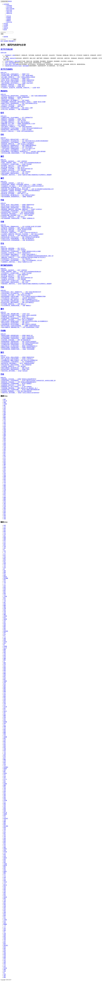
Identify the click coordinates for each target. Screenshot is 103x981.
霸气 (4, 437)
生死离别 (5, 767)
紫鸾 (4, 512)
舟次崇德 (29, 164)
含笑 (4, 509)
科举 (4, 815)
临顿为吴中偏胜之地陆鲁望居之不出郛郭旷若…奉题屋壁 (37, 174)
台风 (4, 473)
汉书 (4, 534)
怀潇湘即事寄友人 (30, 361)
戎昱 (18, 143)
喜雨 (4, 515)
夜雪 (38, 87)
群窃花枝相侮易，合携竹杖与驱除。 (10, 296)
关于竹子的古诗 (7, 49)
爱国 (4, 733)
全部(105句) (4, 181)
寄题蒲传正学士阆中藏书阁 (32, 237)
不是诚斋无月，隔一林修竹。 (9, 186)
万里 (4, 653)
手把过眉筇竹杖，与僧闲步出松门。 (10, 298)
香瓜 (4, 744)
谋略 (4, 614)
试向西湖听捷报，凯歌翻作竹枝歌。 (11, 349)
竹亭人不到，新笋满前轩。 (9, 109)
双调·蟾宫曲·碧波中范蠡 (32, 153)
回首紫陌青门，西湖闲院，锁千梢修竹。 (11, 190)
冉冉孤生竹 (8, 55)
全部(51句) (3, 94)
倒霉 (4, 539)
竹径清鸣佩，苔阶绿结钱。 (8, 388)
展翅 (4, 485)
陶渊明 (5, 924)
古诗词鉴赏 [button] (6, 4)
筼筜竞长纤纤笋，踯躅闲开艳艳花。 (10, 107)
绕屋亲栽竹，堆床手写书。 (9, 174)
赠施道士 (28, 305)
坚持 (4, 886)
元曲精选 (8, 19)
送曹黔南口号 (30, 218)
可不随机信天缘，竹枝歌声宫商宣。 (10, 344)
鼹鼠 (4, 696)
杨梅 (4, 691)
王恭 (23, 301)
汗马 (4, 420)
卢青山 (23, 260)
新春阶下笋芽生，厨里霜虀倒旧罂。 (10, 103)
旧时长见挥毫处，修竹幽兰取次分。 (10, 195)
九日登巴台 (39, 209)
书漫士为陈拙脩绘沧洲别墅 (32, 301)
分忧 (4, 406)
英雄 (4, 798)
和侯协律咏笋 (24, 109)
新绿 (4, 839)
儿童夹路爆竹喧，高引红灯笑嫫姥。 (10, 324)
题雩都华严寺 (28, 117)
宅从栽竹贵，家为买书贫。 (8, 170)
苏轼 (23, 75)
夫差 (4, 517)
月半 (4, 581)
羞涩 (4, 500)
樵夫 (4, 590)
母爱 (4, 888)
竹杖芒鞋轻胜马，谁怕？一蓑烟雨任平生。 (12, 291)
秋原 (4, 426)
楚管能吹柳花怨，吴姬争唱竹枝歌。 (10, 341)
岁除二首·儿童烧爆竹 (27, 319)
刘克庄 (21, 232)
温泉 (4, 907)
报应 (4, 628)
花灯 (4, 712)
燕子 (4, 709)
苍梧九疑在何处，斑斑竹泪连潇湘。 (10, 364)
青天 (4, 942)
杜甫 (18, 61)
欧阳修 (19, 97)
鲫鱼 (4, 659)
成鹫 (23, 322)
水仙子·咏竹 (8, 64)
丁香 (4, 601)
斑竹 (2, 352)
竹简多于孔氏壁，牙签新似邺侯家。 (10, 238)
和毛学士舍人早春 (25, 295)
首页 (2, 41)
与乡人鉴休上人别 (30, 148)
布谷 (4, 844)
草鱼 (4, 950)
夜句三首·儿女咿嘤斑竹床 (30, 360)
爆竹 (2, 309)
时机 (4, 832)
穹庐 (4, 491)
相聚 (4, 821)
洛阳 (4, 570)
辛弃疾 (23, 128)
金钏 (4, 443)
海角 (4, 904)
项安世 (19, 392)
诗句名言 (5, 23)
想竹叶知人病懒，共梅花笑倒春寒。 (11, 153)
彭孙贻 (23, 254)
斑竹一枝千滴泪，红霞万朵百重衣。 (10, 81)
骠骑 (4, 414)
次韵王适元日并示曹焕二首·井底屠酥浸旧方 (36, 321)
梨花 (4, 947)
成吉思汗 (5, 945)
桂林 (4, 791)
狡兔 (4, 610)
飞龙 (4, 753)
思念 (4, 543)
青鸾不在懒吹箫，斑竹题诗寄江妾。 (10, 367)
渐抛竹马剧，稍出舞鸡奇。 (8, 249)
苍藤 (4, 431)
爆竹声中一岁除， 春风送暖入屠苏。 (10, 313)
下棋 (4, 582)
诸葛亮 (5, 576)
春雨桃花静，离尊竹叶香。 (8, 143)
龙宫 (4, 408)
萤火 (4, 561)
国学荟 (10, 1)
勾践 (4, 518)
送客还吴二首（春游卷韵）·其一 (29, 388)
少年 (4, 566)
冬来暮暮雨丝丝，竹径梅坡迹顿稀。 (10, 383)
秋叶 (4, 833)
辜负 (4, 629)
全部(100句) (4, 116)
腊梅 (4, 785)
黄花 (4, 655)
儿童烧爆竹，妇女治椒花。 (8, 319)
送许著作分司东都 (26, 229)
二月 (4, 925)
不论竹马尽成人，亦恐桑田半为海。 (10, 255)
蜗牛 (4, 676)
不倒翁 (5, 403)
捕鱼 (4, 977)
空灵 (4, 918)
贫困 (4, 937)
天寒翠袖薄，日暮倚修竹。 (8, 183)
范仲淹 (5, 968)
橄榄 (4, 662)
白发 (4, 776)
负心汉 (5, 647)
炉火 (4, 458)
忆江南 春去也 (30, 142)
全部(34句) (3, 225)
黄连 (4, 894)
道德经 (5, 681)
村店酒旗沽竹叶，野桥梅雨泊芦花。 (10, 145)
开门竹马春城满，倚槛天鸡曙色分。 (10, 254)
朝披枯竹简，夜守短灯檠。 (8, 235)
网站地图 (11, 41)
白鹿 (4, 856)
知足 (4, 718)
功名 (4, 960)
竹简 (2, 222)
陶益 (18, 388)
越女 (4, 536)
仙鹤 (4, 962)
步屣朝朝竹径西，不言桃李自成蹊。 (10, 389)
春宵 (4, 738)
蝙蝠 (4, 759)
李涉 (23, 364)
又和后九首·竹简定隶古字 (30, 232)
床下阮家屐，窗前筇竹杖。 (8, 304)
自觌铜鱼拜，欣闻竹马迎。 (9, 261)
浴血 (4, 474)
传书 (4, 456)
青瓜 (4, 910)
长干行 (22, 248)
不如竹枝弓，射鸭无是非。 (8, 216)
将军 (4, 579)
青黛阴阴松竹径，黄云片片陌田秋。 (10, 386)
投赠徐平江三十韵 (27, 261)
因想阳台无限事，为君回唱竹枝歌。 (10, 347)
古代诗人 (5, 26)
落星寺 (5, 857)
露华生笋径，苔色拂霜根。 (8, 98)
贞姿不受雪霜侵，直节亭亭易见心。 (10, 83)
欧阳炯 (35, 101)
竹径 (2, 374)
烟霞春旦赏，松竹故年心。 (8, 125)
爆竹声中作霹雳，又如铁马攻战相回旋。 (11, 325)
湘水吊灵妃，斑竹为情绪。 (9, 370)
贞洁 (4, 564)
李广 (4, 931)
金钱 (4, 703)
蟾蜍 (4, 687)
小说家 (5, 596)
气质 (4, 900)
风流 (4, 623)
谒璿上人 (23, 304)
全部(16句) (3, 355)
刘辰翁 (23, 315)
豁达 (4, 702)
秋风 (4, 678)
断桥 (4, 944)
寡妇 (4, 428)
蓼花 (4, 842)
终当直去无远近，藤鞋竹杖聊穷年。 (10, 302)
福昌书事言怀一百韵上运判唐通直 (29, 235)
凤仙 (4, 700)
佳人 (22, 183)
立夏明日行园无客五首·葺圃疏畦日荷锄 (35, 296)
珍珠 (4, 717)
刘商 (23, 343)
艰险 (4, 508)
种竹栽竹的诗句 (7, 265)
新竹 (6, 62)
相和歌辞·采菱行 (31, 347)
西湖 (4, 827)
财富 (4, 650)
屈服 (4, 402)
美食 (4, 723)
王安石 (24, 313)
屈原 (4, 625)
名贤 (4, 432)
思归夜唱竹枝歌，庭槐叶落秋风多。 (10, 343)
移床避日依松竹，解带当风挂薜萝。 (10, 129)
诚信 (4, 948)
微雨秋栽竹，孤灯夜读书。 (8, 161)
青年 (4, 643)
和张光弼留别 (31, 298)
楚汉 (4, 461)
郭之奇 (19, 252)
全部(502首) (4, 52)
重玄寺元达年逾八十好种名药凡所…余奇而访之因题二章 (41, 380)
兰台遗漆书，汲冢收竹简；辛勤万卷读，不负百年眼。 (15, 234)
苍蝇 (4, 487)
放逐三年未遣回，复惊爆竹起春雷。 (10, 321)
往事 (4, 682)
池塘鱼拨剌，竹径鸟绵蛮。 (8, 379)
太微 (4, 447)
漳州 (4, 770)
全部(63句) (3, 377)
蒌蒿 (4, 669)
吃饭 (4, 588)
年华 (4, 664)
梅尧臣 (23, 346)
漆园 (4, 434)
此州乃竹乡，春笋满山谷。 (8, 104)
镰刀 (4, 471)
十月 (4, 637)
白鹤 (4, 877)
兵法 (4, 533)
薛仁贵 (5, 400)
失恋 (4, 594)
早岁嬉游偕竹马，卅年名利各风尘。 (10, 258)
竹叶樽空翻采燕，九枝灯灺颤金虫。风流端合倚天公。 (15, 151)
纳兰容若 (33, 151)
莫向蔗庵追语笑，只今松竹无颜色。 (10, 128)
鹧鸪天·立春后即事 (31, 315)
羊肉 (4, 481)
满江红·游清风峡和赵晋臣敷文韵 (32, 162)
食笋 (23, 104)
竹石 (28, 74)
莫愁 (4, 862)
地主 (4, 468)
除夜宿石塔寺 (30, 318)
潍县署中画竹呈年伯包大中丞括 (13, 65)
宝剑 (4, 585)
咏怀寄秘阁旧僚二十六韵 (28, 123)
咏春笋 (27, 100)
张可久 (21, 213)
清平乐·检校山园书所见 (27, 131)
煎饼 (4, 880)
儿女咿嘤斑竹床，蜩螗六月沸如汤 (10, 360)
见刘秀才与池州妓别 (30, 341)
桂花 (4, 750)
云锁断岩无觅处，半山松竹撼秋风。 (10, 117)
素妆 (4, 419)
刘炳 (25, 215)
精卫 (4, 494)
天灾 (4, 735)
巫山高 (27, 367)
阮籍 (18, 193)
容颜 (4, 476)
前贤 (4, 493)
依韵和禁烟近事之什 (32, 346)
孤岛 (4, 411)
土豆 (4, 484)
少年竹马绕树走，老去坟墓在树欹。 (10, 260)
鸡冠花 (5, 897)
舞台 (4, 416)
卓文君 (5, 706)
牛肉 (4, 482)
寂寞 (4, 575)
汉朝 (13, 55)
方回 (23, 226)
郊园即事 (23, 125)
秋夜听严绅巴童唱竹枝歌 (31, 343)
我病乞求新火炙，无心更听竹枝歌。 (10, 346)
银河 (4, 951)
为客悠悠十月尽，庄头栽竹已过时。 (10, 171)
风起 (4, 530)
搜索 (2, 33)
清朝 (10, 62)
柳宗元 (5, 885)
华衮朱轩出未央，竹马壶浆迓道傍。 (10, 251)
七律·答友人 (30, 81)
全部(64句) (3, 203)
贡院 (4, 794)
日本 (4, 909)
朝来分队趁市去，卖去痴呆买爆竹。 (10, 322)
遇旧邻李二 (28, 258)
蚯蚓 (4, 915)
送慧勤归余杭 (25, 97)
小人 (4, 584)
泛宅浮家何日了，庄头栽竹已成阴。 (10, 164)
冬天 (4, 542)
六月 (4, 883)
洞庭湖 (5, 619)
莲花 (4, 971)
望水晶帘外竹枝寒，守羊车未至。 (10, 212)
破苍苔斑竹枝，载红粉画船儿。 (9, 213)
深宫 (28, 369)
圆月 (4, 591)
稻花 (4, 903)
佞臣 (4, 449)
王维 (32, 189)
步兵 (4, 441)
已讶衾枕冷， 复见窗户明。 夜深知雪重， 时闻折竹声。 (16, 87)
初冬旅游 (27, 171)
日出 (4, 879)
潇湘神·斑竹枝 (30, 80)
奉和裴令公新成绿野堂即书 (29, 379)
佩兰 (4, 455)
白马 (4, 921)
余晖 (4, 413)
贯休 (18, 295)
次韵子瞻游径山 (29, 302)
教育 (4, 755)
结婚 (4, 934)
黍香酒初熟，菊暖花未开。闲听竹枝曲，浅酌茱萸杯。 (15, 209)
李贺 (18, 98)
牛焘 (23, 258)
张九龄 (19, 370)
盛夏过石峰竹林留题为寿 (33, 389)
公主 (4, 853)
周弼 (18, 340)
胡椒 (4, 969)
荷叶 (4, 622)
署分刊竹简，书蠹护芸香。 (8, 229)
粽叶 (4, 708)
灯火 (4, 801)
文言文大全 (9, 22)
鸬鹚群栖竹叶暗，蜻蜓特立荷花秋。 (10, 147)
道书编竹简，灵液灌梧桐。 (8, 228)
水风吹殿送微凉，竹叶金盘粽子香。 (10, 140)
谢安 (4, 936)
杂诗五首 (25, 370)
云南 (4, 506)
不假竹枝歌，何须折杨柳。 (8, 340)
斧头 (4, 470)
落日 (4, 665)
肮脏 (4, 444)
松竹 (2, 113)
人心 (4, 927)
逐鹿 (4, 435)
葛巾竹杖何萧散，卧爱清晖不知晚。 (10, 301)
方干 (23, 148)
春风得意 (5, 631)
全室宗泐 (24, 298)
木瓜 (4, 845)
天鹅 (4, 953)
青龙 (4, 511)
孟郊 (18, 216)
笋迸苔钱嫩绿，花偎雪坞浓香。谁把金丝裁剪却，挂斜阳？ (16, 101)
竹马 (2, 243)
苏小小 (5, 779)
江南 (4, 933)
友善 (4, 699)
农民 (4, 685)
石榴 (4, 749)
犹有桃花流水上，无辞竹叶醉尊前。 (10, 142)
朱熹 (20, 126)
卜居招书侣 (24, 161)
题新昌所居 (25, 165)
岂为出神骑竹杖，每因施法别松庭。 (11, 305)
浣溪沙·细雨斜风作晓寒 (40, 95)
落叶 (4, 602)
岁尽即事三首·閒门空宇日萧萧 (33, 226)
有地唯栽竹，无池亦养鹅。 (8, 168)
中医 (4, 891)
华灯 (4, 465)
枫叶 (4, 771)
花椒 (4, 912)
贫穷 (4, 743)
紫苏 (4, 626)
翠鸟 (4, 617)
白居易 (34, 87)
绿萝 (4, 901)
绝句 (4, 792)
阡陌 (4, 505)
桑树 (4, 715)
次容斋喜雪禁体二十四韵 (32, 327)
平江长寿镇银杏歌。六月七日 (34, 260)
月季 (4, 546)
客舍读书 (23, 231)
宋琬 (23, 299)
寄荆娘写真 (28, 364)
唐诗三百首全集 (10, 8)
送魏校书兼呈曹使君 (30, 145)
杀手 (4, 774)
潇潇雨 (5, 814)
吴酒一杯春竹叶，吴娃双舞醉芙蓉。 (10, 150)
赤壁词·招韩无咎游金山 (34, 190)
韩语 (4, 667)
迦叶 (4, 405)
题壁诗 (5, 865)
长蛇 (4, 422)
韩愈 (18, 106)
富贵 (4, 860)
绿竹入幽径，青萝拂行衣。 (8, 77)
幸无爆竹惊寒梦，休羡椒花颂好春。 (10, 318)
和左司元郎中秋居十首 (26, 168)
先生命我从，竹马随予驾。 (8, 252)
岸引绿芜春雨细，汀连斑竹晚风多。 (10, 361)
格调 (4, 467)
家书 (4, 560)
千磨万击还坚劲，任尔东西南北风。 (10, 78)
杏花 (4, 694)
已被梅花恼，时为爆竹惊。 (8, 316)
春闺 (4, 438)
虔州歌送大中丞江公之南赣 (33, 251)
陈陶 (23, 367)
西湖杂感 (29, 196)
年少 (4, 554)
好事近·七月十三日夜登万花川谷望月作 (33, 186)
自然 (4, 525)
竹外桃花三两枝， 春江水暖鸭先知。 (10, 75)
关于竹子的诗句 (7, 69)
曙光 (4, 741)
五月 (4, 599)
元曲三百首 (9, 11)
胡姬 (4, 847)
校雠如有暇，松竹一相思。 (8, 123)
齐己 (23, 361)
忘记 (4, 693)
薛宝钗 (5, 851)
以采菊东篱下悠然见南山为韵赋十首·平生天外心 (33, 257)
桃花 (4, 587)
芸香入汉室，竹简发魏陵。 (8, 231)
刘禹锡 (23, 80)
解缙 (23, 324)
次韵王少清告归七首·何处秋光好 (31, 392)
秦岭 (4, 688)
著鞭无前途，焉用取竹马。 (8, 257)
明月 (4, 540)
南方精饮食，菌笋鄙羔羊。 (8, 97)
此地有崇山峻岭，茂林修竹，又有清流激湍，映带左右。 (15, 184)
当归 (4, 940)
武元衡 (19, 229)
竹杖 (2, 287)
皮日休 (19, 174)
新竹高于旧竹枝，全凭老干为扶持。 (10, 206)
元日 (28, 313)
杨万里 (20, 186)
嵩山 (4, 780)
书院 (4, 503)
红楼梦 (5, 783)
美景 (4, 604)
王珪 (23, 140)
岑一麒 (23, 386)
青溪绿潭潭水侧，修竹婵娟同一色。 (10, 187)
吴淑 (18, 391)
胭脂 (4, 605)
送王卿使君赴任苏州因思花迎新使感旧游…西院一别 (40, 255)
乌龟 (4, 836)
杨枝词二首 (29, 207)
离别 (4, 528)
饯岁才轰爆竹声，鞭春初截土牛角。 (11, 327)
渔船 (4, 607)
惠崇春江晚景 (29, 75)
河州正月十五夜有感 (30, 324)
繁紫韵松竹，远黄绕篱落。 (8, 119)
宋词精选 (8, 17)
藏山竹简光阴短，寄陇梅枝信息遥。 (10, 226)
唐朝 (11, 58)
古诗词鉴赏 (9, 5)
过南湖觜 (30, 215)
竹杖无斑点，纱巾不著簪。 (8, 295)
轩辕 (4, 764)
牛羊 (4, 496)
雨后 (4, 747)
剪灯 (4, 453)
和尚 (4, 697)
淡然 (4, 928)
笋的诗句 (4, 91)
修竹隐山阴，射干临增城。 (8, 193)
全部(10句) (3, 334)
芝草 (4, 446)
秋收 (4, 479)
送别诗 (5, 641)
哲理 (4, 809)
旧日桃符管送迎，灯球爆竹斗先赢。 (10, 315)
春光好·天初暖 (41, 101)
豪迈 (4, 558)
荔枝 (4, 889)
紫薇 (4, 649)
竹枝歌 (3, 331)
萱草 (4, 824)
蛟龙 (4, 684)
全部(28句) (3, 290)
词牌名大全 (9, 13)
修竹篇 (7, 58)
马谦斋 (17, 64)
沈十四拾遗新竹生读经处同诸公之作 (44, 189)
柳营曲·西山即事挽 (29, 213)
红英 (4, 502)
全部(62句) (3, 312)
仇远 (23, 195)
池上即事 (29, 129)
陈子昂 (14, 58)
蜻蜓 (4, 873)
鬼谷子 (5, 711)
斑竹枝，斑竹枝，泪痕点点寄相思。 (10, 80)
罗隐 (23, 145)
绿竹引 (28, 187)
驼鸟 (4, 459)
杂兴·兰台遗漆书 (39, 234)
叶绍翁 (23, 164)
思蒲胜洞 (29, 386)
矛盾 (4, 850)
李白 (18, 77)
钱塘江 (5, 871)
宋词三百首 (9, 10)
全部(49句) (3, 137)
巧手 (4, 830)
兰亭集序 (39, 184)
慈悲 (4, 409)
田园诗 (5, 768)
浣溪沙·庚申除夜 (41, 151)
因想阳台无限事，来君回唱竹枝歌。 (10, 207)
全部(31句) (3, 159)
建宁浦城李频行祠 (25, 340)
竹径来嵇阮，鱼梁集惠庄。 (8, 391)
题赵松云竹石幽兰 (30, 195)
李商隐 (19, 123)
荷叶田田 (5, 826)
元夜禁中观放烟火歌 (34, 325)
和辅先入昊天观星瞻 (26, 228)
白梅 (4, 613)
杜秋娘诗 (23, 249)
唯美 (4, 854)
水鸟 (4, 727)
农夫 (4, 672)
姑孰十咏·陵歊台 (25, 122)
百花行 (23, 119)
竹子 (4, 874)
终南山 (5, 773)
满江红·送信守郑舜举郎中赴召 (34, 128)
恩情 (4, 440)
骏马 (4, 782)
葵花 (4, 859)
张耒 (18, 235)
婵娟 (4, 808)
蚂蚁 (4, 866)
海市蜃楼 (5, 578)
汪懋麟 (26, 325)
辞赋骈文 (8, 20)
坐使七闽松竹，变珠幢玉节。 (8, 126)
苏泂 (22, 360)
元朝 (14, 64)
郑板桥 (13, 62)
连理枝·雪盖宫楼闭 (29, 212)
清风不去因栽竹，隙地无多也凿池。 (10, 173)
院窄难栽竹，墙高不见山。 (8, 165)
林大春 (23, 389)
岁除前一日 (25, 316)
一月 (4, 552)
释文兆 (19, 385)
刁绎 (18, 382)
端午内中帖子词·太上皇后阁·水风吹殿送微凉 (36, 140)
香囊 (4, 726)
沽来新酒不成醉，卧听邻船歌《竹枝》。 (11, 215)
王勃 (18, 120)
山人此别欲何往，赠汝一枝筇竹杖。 (10, 299)
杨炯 (18, 228)
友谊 (4, 567)
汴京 (4, 965)
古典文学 (5, 28)
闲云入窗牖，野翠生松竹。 (8, 122)
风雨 (4, 805)
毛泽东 (23, 81)
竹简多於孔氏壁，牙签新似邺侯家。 (11, 240)
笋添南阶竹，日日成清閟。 (8, 106)
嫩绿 (4, 417)
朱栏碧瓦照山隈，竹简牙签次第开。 (10, 237)
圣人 (4, 724)
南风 (4, 898)
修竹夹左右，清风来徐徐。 (8, 192)
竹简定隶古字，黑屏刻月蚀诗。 (9, 232)
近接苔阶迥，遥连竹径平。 (8, 385)
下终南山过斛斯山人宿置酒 (28, 77)
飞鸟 (4, 752)
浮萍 (4, 835)
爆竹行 (27, 322)
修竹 (2, 178)
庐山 (4, 634)
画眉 (4, 563)
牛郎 (4, 939)
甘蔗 (4, 557)
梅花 (4, 531)
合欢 (4, 966)
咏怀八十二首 (24, 193)
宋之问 (23, 187)
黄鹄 (4, 593)
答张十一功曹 (28, 107)
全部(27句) (3, 246)
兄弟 (4, 611)
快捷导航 (5, 36)
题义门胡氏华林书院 (26, 391)
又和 (26, 173)
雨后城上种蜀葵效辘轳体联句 (28, 382)
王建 (23, 171)
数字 (4, 758)
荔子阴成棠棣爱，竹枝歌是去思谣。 (11, 218)
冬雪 (4, 761)
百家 (4, 429)
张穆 (24, 305)
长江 (4, 705)
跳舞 (4, 572)
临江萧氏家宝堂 (29, 238)
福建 (4, 658)
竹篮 (4, 620)
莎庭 (23, 385)
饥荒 (4, 740)
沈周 (23, 147)
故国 (4, 537)
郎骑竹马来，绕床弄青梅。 (8, 248)
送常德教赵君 (28, 344)
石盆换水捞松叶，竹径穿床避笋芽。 (10, 380)
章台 (4, 514)
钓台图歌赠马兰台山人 (31, 299)
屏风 (4, 803)
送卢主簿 (23, 120)
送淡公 (22, 216)
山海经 (5, 919)
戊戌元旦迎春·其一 (31, 254)
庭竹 (23, 84)
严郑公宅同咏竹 (9, 61)
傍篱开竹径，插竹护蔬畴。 (9, 392)
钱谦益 (24, 196)
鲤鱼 (4, 670)
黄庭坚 (24, 218)
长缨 (4, 490)
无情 (4, 829)
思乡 (4, 756)
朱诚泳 (24, 349)
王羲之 (34, 184)
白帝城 (5, 800)
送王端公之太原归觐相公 (27, 143)
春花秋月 (5, 818)
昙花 (4, 895)
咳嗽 (4, 497)
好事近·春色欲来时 (26, 126)
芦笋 (4, 959)
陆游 (25, 190)
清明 (4, 795)
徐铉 (23, 173)
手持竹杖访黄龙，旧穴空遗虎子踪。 (10, 293)
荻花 (4, 913)
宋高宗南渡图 (30, 349)
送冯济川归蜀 (30, 210)
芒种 (4, 974)
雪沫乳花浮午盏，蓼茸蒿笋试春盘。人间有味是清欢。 (15, 95)
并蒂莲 (5, 616)
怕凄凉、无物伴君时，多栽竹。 (9, 162)
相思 (4, 652)
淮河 (4, 450)
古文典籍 (5, 25)
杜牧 (18, 161)
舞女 (4, 598)
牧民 (4, 462)
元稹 (4, 788)
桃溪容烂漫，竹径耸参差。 (8, 382)
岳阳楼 (5, 737)
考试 (4, 777)
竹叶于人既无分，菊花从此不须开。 (10, 139)
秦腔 (4, 399)
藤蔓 (4, 732)
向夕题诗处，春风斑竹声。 (8, 366)
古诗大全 (8, 16)
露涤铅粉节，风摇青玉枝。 (8, 84)
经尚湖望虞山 (28, 147)
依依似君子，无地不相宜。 (8, 86)
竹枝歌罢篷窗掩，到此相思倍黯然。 (10, 210)
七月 (4, 526)
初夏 (4, 811)
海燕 (4, 930)
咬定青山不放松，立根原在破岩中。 (10, 74)
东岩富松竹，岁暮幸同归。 (8, 120)
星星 (4, 730)
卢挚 (24, 153)
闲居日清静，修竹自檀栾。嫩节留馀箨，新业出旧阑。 (15, 189)
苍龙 (4, 488)
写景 (4, 551)
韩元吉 (19, 261)
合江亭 (22, 167)
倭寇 (4, 746)
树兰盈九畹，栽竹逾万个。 (8, 167)
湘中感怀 (23, 366)
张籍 (18, 168)
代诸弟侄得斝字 (26, 252)
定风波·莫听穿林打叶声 (35, 291)
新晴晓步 (29, 383)
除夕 (4, 555)
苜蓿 (4, 640)
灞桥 (4, 464)
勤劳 (4, 762)
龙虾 (4, 548)
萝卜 (4, 635)
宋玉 (4, 720)
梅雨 (4, 690)
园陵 (4, 499)
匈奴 (4, 892)
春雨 (4, 841)
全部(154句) (4, 72)
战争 (4, 632)
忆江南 (28, 150)
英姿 (4, 477)
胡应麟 (23, 251)
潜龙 (4, 797)
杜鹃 (4, 656)
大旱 (4, 425)
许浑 (18, 170)
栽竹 (2, 156)
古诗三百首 (9, 7)
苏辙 (23, 237)
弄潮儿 (5, 848)
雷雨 (4, 423)
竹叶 (2, 134)
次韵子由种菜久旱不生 (31, 103)
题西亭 (24, 192)
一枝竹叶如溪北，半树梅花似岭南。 (10, 148)
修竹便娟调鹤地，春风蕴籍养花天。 (11, 196)
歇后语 (5, 29)
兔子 (4, 916)
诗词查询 (6, 41)
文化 (4, 765)
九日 (26, 139)
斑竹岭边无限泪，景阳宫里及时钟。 (10, 369)
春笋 (4, 729)
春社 (4, 452)
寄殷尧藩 (23, 170)
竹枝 (2, 200)
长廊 (4, 906)
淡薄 (4, 956)
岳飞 (23, 117)
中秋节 (5, 882)
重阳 (4, 673)
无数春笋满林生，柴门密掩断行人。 (10, 100)
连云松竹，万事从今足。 (8, 131)
